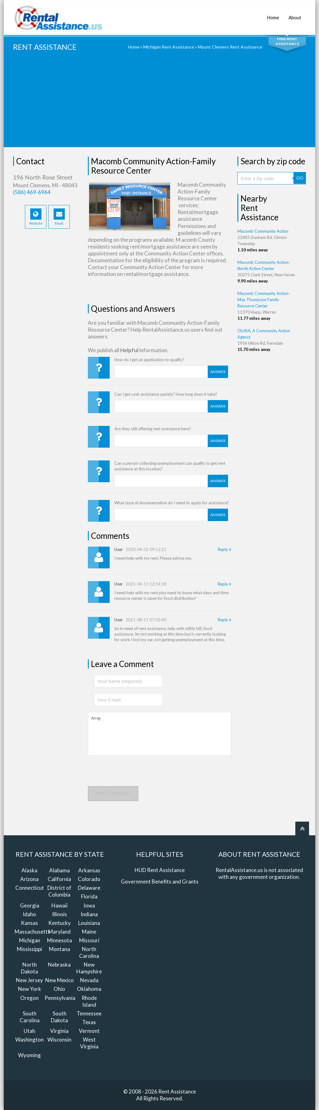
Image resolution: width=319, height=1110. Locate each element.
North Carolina (89, 952)
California (59, 879)
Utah (29, 1031)
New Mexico (59, 980)
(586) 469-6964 (31, 192)
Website (36, 216)
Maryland (59, 931)
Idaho (29, 914)
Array (159, 734)
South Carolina (30, 1017)
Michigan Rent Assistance (168, 46)
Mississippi (29, 949)
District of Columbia (59, 891)
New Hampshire (89, 968)
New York (29, 989)
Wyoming (29, 1055)
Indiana (89, 914)
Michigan (29, 940)
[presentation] (135, 774)
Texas (89, 1022)
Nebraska (59, 964)
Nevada (89, 980)
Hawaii (59, 905)
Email (59, 216)
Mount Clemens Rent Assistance (230, 46)
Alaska (29, 870)
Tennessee (89, 1013)
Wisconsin (59, 1039)
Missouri (89, 940)
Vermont (89, 1031)
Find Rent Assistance (287, 41)
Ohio (59, 989)
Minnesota (59, 940)
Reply (224, 549)
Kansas (29, 923)
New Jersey (29, 980)
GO (299, 177)
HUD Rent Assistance (160, 870)
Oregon (29, 998)
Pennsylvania (60, 998)
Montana (59, 949)
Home (273, 14)
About (294, 14)
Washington (29, 1039)
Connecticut (29, 887)
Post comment (113, 793)
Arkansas (89, 870)
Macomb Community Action (262, 231)
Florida (89, 896)
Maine (89, 931)
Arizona (29, 879)
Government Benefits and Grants (159, 881)
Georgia (29, 905)
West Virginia (89, 1043)
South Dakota (59, 1017)
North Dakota (29, 968)
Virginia (59, 1031)
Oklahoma (89, 989)
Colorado (89, 879)
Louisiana (89, 923)
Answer (218, 371)
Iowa (89, 905)
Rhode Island (89, 1001)
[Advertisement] (159, 103)
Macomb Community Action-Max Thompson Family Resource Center (263, 299)
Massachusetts (32, 931)
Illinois (59, 914)
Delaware (89, 887)
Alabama (59, 870)
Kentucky (59, 923)
